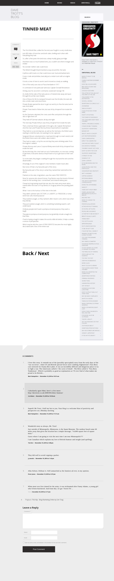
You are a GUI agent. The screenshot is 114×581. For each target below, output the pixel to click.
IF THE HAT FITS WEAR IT (88, 335)
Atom (17, 67)
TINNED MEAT (86, 219)
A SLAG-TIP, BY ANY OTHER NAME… (89, 111)
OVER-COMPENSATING (88, 138)
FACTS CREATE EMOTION (89, 226)
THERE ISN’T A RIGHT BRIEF (89, 189)
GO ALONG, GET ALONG (88, 209)
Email (25, 538)
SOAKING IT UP (86, 158)
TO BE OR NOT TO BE (88, 228)
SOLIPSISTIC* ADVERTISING (89, 128)
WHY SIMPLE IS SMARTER (89, 241)
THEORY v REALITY (87, 319)
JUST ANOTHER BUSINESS (89, 136)
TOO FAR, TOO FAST (87, 258)
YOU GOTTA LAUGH (87, 221)
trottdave (31, 396)
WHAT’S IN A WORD (87, 298)
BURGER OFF (85, 131)
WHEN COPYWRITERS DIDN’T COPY (90, 308)
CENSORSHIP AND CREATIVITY (90, 171)
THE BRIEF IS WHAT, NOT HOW (90, 148)
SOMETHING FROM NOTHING (90, 328)
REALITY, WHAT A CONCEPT (89, 133)
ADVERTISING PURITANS (88, 276)
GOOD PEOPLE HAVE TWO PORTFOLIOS (89, 167)
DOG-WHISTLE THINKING (89, 146)
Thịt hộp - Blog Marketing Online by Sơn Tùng (47, 500)
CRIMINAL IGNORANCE (88, 278)
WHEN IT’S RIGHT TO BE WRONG (88, 77)
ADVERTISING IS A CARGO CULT (90, 103)
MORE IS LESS (86, 263)
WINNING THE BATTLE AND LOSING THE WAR (89, 234)
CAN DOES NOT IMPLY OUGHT (90, 143)
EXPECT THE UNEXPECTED (89, 141)
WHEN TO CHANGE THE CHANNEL (88, 200)
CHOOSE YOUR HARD (88, 90)
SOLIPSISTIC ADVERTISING (89, 153)
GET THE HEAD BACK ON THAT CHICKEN (90, 322)
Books (59, 3)
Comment (27, 511)
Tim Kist (30, 443)
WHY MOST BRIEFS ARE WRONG (91, 330)
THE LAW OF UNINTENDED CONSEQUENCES (89, 181)
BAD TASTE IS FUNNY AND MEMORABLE (89, 87)
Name (25, 532)
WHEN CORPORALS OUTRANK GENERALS (90, 304)
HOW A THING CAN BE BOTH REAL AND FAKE (90, 312)
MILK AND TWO (86, 197)
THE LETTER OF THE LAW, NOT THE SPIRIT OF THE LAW (90, 93)
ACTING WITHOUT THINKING (90, 206)
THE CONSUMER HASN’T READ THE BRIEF (90, 120)
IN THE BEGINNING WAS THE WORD (90, 163)
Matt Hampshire (33, 376)
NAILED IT (84, 187)
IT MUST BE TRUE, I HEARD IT (90, 231)
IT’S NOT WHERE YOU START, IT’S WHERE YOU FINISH (90, 248)
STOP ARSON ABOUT (87, 325)
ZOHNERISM (85, 106)
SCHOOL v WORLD (87, 101)
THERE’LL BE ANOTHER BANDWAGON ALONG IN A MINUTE (89, 193)
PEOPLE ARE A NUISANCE (89, 211)
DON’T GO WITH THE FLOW (89, 151)
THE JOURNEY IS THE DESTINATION (87, 97)
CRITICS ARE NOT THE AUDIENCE (88, 255)
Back (28, 253)
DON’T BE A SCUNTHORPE (89, 84)
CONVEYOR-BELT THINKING (89, 126)
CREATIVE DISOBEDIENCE (89, 260)
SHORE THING (86, 281)
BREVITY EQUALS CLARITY (89, 216)
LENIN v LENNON (86, 160)
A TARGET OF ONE (87, 155)
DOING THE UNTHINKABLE (89, 185)
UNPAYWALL (85, 3)
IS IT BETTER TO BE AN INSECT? (90, 214)
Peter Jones (31, 474)
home (47, 3)
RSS (14, 67)
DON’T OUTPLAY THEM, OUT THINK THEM (90, 292)
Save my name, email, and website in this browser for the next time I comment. (46, 542)
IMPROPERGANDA (87, 223)
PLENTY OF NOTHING (88, 115)
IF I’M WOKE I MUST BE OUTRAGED (88, 316)
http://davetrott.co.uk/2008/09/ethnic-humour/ (45, 393)
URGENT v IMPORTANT (88, 333)
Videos (72, 3)
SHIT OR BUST (86, 286)
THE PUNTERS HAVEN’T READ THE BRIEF (90, 268)
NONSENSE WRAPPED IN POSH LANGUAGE (90, 244)
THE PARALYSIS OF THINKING (90, 252)
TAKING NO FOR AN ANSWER (90, 301)
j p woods (31, 458)
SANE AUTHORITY (87, 108)
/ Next (42, 253)
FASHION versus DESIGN (88, 204)
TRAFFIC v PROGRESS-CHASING (90, 123)
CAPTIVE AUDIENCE (87, 176)
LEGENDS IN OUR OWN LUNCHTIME (88, 288)
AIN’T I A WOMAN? (86, 173)
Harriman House (90, 63)
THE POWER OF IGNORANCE (90, 117)
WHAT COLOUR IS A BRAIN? (89, 265)
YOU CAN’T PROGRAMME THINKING (89, 238)
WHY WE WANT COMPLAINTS (90, 296)
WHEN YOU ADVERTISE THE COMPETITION (89, 272)
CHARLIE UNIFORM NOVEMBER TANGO (90, 81)
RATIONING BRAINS (87, 178)
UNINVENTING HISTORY (88, 283)
